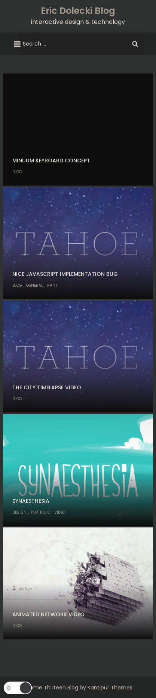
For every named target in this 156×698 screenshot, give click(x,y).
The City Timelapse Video (46, 387)
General (34, 285)
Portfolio (40, 512)
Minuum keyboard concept (51, 160)
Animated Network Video (48, 614)
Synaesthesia (30, 501)
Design (19, 512)
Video (59, 512)
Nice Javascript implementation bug (65, 274)
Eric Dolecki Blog (78, 10)
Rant (52, 285)
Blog (17, 171)
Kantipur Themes (110, 687)
